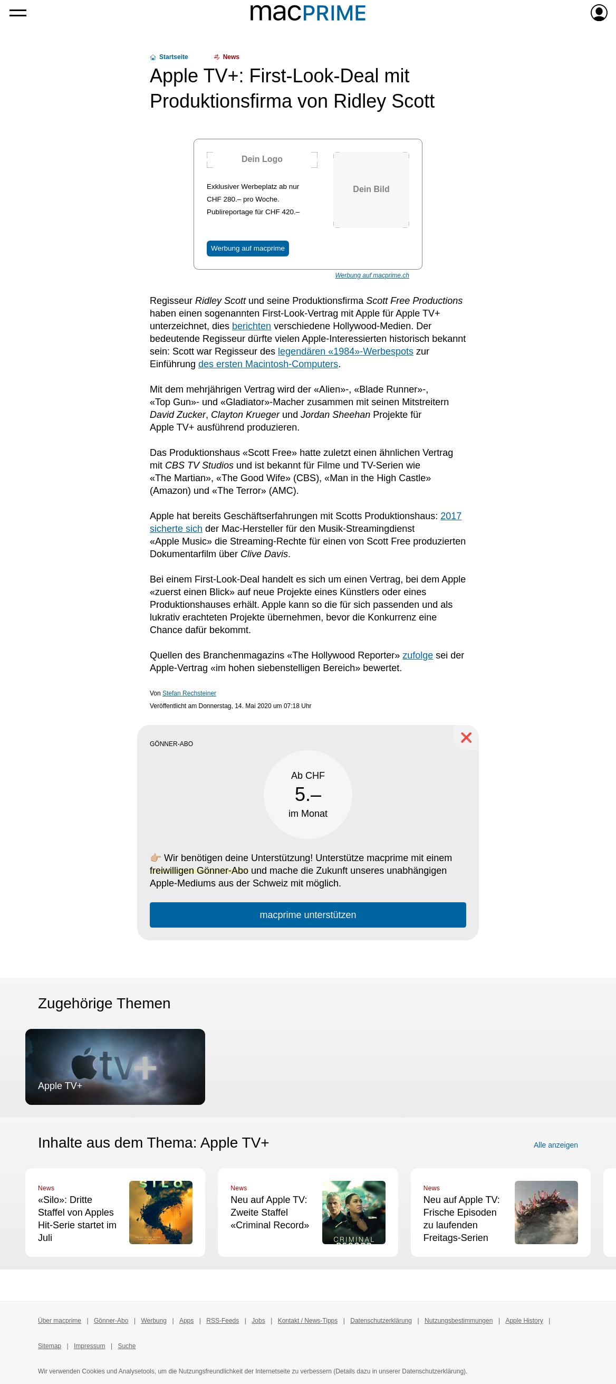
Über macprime (59, 1320)
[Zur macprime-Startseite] (308, 12)
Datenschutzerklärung (381, 1320)
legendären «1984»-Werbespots (345, 351)
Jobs (258, 1320)
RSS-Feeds (222, 1320)
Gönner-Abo (111, 1320)
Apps (186, 1320)
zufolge (417, 655)
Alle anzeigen (556, 1145)
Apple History (524, 1320)
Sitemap (49, 1346)
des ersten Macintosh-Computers (268, 364)
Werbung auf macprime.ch (372, 275)
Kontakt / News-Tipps (308, 1320)
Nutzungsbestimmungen (459, 1320)
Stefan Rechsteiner (189, 693)
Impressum (89, 1346)
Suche (127, 1346)
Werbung (153, 1320)
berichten (251, 326)
